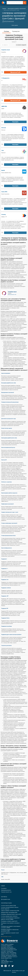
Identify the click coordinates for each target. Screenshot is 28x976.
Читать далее (15, 25)
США (2, 876)
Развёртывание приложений (7, 503)
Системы (6, 31)
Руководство (16, 31)
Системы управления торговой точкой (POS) (10, 933)
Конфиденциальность (6, 890)
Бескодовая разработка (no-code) (8, 382)
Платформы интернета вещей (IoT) (9, 921)
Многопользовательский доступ (8, 447)
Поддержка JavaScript (6, 587)
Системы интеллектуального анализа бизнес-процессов (9, 908)
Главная (4, 8)
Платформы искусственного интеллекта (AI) (10, 923)
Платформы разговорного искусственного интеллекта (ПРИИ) (10, 927)
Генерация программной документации (10, 402)
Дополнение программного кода (8, 418)
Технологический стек (6, 892)
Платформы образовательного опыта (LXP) (11, 914)
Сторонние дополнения (6, 645)
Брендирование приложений (7, 392)
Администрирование (5, 373)
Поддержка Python (5, 618)
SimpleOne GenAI (12, 291)
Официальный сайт (15, 72)
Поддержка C (4, 558)
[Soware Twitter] (13, 966)
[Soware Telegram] (2, 966)
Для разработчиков (5, 899)
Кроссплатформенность (6, 547)
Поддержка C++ (4, 568)
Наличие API (4, 459)
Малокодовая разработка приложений (17, 8)
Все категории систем (6, 936)
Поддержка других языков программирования (11, 634)
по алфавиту (5, 44)
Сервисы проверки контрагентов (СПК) (10, 910)
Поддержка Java (4, 579)
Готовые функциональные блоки (8, 535)
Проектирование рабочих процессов (9, 492)
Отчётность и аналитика (6, 481)
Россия (2, 869)
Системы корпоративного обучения (9, 916)
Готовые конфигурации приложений (9, 523)
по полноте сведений (21, 44)
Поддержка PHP (4, 608)
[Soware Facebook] (9, 966)
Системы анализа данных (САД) (8, 905)
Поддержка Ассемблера (6, 626)
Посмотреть (15, 122)
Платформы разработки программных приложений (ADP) (10, 930)
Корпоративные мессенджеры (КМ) (9, 912)
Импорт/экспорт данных (6, 428)
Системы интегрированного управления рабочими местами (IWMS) (10, 918)
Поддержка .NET (4, 596)
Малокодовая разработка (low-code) (9, 437)
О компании (4, 888)
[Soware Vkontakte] (6, 966)
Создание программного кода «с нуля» (9, 512)
